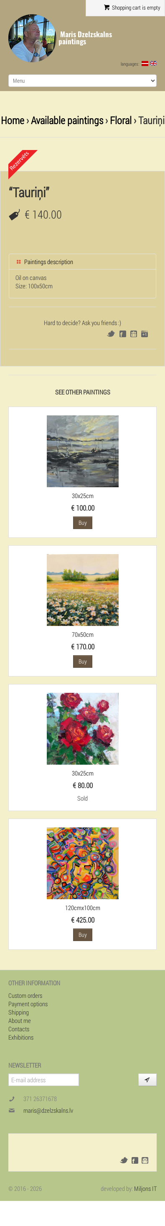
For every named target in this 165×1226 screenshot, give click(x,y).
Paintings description (44, 261)
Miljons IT (145, 1188)
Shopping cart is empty (132, 7)
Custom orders (25, 995)
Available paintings (67, 120)
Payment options (28, 1004)
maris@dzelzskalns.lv (48, 1110)
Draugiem (133, 334)
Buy (83, 523)
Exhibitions (20, 1037)
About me (19, 1020)
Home (12, 120)
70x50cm (83, 634)
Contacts (18, 1029)
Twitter (111, 334)
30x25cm (83, 495)
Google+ (144, 334)
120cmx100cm (82, 907)
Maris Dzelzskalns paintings (85, 37)
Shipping (18, 1012)
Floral (121, 120)
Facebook (122, 334)
